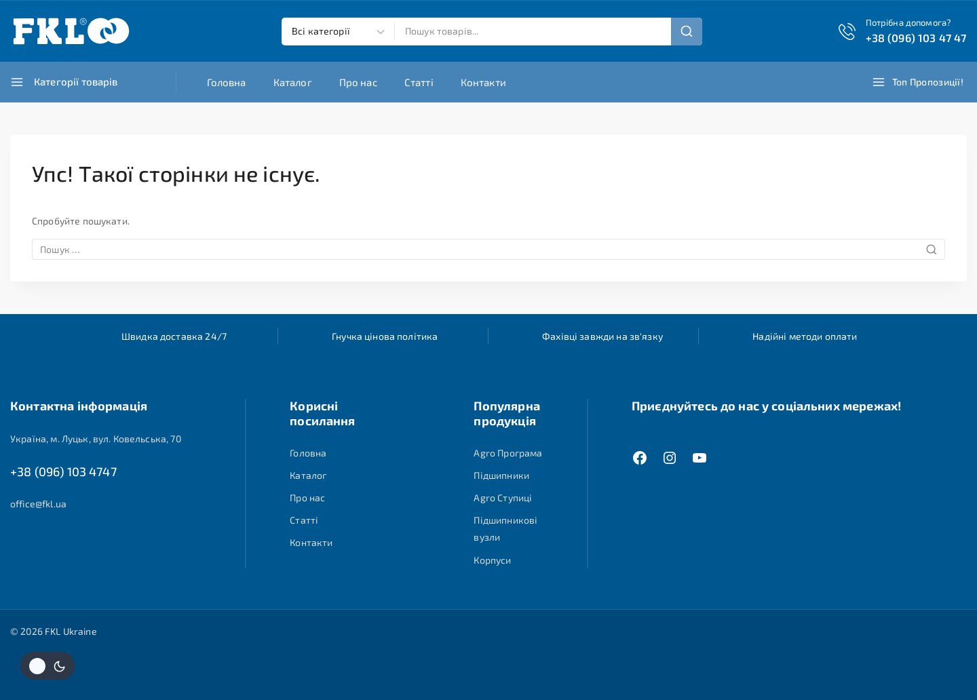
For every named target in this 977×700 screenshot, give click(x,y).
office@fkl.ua (38, 506)
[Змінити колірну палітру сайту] (47, 666)
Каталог (292, 82)
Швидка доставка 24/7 (174, 336)
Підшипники (501, 475)
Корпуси (492, 560)
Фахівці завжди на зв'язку (602, 336)
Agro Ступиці (503, 497)
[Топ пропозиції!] (920, 82)
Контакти (483, 82)
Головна (226, 82)
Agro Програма (508, 453)
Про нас (358, 82)
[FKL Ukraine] (71, 31)
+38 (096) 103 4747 (63, 472)
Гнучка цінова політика (385, 336)
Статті (419, 82)
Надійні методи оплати (804, 336)
